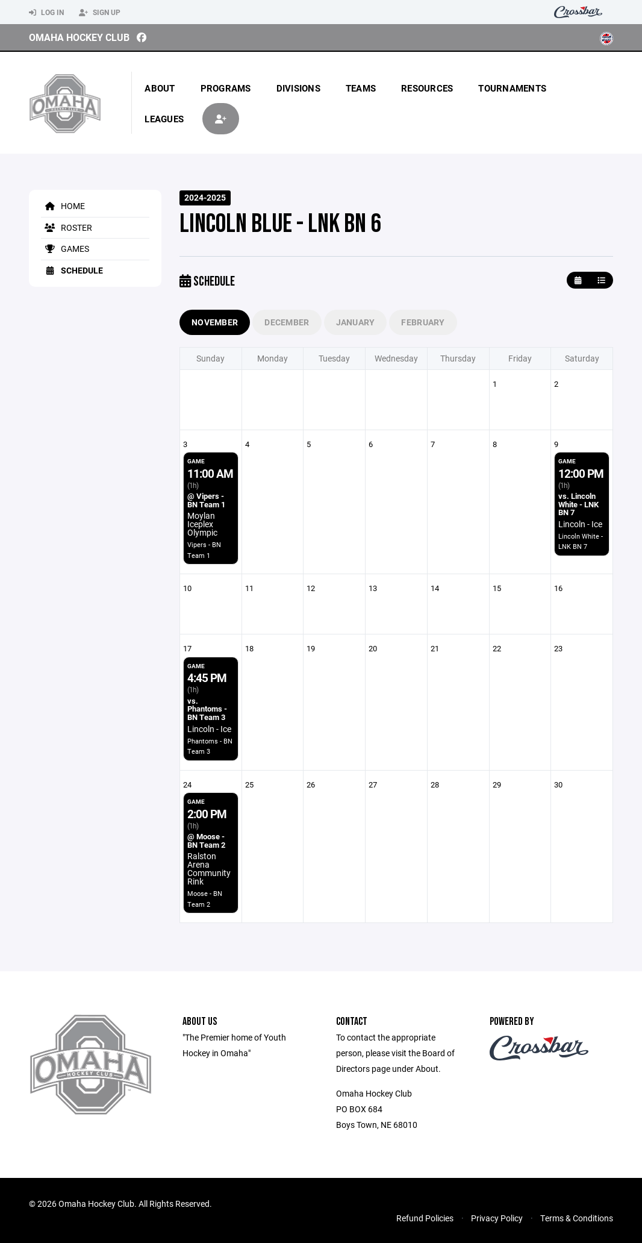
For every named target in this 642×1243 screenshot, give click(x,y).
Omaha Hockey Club (79, 37)
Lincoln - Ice (580, 524)
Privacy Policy (497, 1218)
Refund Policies (424, 1218)
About (160, 88)
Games (65, 248)
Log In (46, 12)
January (355, 322)
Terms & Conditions (576, 1218)
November (215, 322)
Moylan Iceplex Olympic (202, 524)
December (286, 322)
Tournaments (512, 88)
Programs (226, 88)
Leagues (164, 119)
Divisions (298, 88)
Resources (427, 88)
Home (63, 205)
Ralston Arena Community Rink (209, 868)
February (422, 322)
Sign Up (99, 12)
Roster (66, 227)
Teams (361, 88)
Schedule (72, 270)
